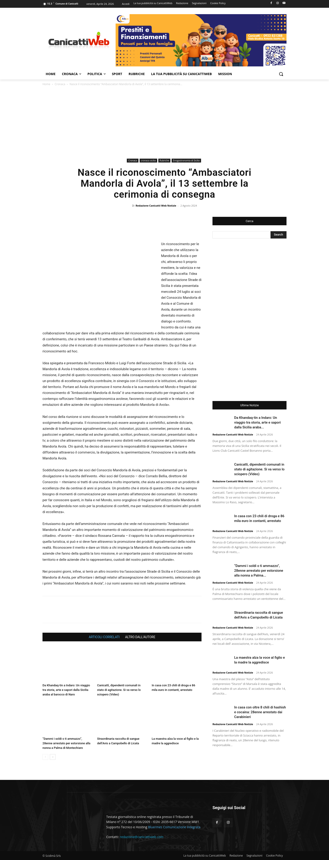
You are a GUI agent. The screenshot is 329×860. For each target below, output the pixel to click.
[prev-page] (45, 757)
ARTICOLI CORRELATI (104, 637)
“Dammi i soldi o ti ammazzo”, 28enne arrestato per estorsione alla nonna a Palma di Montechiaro (66, 743)
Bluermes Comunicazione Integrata (174, 827)
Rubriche (164, 160)
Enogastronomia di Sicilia (186, 160)
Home (46, 84)
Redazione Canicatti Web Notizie (156, 205)
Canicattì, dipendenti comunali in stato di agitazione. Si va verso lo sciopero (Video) (119, 690)
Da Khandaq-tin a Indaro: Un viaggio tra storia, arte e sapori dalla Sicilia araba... (257, 422)
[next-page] (53, 757)
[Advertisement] (164, 123)
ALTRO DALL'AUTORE (140, 637)
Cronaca (60, 84)
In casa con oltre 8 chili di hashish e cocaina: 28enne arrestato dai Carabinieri (260, 712)
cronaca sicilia (148, 160)
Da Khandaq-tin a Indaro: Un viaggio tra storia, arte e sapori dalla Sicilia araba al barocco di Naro (66, 690)
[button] (281, 73)
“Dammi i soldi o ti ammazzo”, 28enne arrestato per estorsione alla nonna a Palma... (258, 570)
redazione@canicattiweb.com (141, 837)
